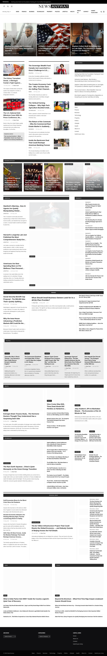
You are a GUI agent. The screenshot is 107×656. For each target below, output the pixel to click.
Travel (58, 565)
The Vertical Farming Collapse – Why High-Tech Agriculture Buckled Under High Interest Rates (39, 105)
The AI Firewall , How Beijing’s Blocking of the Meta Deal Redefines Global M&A (58, 457)
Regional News (42, 43)
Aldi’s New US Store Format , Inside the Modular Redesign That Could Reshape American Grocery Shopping (14, 535)
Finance (24, 11)
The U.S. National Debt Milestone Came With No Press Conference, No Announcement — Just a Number (12, 115)
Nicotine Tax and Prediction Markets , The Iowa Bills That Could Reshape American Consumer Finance (95, 458)
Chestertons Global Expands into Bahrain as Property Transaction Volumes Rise (93, 262)
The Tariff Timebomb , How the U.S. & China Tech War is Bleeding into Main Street (56, 469)
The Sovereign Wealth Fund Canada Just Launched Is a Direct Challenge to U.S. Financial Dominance (40, 68)
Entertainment (28, 164)
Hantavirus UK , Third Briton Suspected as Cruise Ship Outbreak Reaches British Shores (26, 616)
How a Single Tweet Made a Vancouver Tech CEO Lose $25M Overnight (90, 313)
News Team (7, 53)
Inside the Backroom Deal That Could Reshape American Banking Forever (39, 142)
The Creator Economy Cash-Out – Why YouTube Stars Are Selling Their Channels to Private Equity (40, 86)
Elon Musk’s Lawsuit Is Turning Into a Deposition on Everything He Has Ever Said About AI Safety (12, 183)
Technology (40, 11)
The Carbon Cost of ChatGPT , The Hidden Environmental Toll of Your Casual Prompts (58, 476)
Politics (57, 11)
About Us (79, 11)
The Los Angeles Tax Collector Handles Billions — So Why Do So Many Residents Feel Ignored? (94, 237)
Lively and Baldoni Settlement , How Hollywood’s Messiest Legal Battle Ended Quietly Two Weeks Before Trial (26, 611)
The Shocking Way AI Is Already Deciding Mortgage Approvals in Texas (93, 221)
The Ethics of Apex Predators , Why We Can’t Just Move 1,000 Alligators (73, 186)
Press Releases (8, 109)
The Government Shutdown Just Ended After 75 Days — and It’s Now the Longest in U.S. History (33, 359)
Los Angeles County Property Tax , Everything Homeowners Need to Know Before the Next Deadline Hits (94, 253)
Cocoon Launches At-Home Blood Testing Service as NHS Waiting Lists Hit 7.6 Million (58, 413)
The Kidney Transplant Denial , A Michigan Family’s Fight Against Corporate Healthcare (11, 80)
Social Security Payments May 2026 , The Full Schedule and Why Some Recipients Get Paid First (96, 513)
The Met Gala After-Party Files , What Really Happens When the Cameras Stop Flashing (32, 185)
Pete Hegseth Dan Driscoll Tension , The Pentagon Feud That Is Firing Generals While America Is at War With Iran (92, 360)
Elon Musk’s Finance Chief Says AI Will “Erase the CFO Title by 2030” (91, 296)
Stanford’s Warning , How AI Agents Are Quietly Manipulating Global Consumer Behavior (14, 208)
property (78, 198)
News (17, 11)
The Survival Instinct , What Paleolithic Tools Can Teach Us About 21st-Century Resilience (13, 137)
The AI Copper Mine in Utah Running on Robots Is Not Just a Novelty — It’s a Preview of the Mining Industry (57, 451)
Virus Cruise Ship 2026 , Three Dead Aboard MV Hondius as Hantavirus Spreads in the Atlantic (56, 406)
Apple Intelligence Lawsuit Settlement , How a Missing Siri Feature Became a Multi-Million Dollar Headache (57, 444)
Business (31, 11)
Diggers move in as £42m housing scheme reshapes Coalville (94, 269)
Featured (8, 43)
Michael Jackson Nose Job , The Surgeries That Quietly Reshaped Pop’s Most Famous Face (58, 420)
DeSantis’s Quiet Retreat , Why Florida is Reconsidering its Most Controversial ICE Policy (53, 48)
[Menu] (103, 12)
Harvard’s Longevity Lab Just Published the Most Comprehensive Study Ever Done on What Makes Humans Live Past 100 (15, 237)
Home (74, 636)
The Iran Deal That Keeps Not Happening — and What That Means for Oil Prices (94, 185)
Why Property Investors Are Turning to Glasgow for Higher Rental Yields (93, 206)
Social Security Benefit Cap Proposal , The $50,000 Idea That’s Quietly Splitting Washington (14, 299)
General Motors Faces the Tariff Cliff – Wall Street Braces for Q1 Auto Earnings (80, 457)
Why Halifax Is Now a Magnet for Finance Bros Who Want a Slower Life (91, 329)
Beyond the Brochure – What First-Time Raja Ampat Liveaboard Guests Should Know (79, 600)
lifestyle (7, 198)
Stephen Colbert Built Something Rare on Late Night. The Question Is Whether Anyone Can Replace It (87, 48)
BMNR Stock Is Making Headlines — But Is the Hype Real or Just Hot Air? (91, 324)
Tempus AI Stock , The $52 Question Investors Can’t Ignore (56, 426)
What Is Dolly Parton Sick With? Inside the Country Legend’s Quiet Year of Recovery (26, 600)
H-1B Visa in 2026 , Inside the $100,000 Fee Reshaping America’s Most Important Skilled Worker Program (77, 611)
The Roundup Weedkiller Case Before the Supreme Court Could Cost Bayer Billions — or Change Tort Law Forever (81, 437)
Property (49, 11)
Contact (85, 11)
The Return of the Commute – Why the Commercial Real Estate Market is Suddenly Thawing (40, 124)
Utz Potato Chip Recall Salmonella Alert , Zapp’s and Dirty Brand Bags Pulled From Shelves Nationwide (26, 606)
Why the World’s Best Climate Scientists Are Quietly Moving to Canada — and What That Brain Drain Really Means (96, 524)
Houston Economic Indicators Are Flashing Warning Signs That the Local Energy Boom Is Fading (14, 516)
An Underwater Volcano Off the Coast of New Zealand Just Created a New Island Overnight (96, 534)
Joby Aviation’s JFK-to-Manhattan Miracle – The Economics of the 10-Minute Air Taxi (88, 411)
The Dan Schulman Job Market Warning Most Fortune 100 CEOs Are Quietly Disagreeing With (96, 504)
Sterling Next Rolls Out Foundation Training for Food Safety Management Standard (32, 2)
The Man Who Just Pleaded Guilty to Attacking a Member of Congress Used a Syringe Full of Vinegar (53, 183)
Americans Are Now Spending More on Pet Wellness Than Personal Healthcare (13, 266)
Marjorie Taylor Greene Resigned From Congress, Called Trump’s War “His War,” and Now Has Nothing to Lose (52, 360)
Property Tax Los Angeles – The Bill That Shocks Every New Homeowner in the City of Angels (93, 245)
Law (5, 164)
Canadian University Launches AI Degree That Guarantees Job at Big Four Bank (96, 544)
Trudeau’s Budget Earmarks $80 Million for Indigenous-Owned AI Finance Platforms (90, 307)
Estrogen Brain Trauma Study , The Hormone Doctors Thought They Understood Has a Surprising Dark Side (21, 416)
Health (72, 11)
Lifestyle (64, 11)
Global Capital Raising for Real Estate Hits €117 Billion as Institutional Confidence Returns (93, 213)
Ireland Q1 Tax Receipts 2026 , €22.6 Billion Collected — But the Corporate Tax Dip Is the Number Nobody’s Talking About (96, 555)
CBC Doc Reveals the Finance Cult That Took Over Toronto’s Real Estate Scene (94, 277)
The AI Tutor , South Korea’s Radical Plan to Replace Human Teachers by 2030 (57, 481)
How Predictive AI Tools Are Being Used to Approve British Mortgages (94, 228)
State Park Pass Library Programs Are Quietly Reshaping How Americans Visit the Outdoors (79, 616)
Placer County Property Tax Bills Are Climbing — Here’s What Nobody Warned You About (91, 318)
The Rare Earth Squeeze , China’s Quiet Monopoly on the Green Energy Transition (20, 468)
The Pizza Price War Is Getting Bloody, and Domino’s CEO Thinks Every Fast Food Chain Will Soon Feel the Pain (95, 437)
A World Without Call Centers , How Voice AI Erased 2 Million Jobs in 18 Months (57, 487)
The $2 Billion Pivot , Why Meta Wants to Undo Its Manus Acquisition (57, 463)
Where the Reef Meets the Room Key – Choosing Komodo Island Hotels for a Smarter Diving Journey (79, 606)
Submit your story (94, 11)
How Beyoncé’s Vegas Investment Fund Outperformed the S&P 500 (89, 302)
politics (8, 340)
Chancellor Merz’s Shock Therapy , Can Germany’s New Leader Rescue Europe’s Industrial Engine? (12, 360)
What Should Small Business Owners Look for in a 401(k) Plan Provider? (53, 298)
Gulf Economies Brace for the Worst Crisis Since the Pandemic (14, 501)
